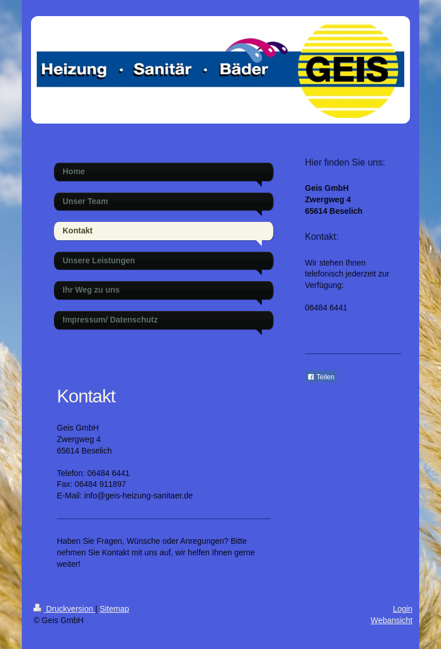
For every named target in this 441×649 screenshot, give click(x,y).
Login (402, 608)
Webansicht (391, 620)
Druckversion (64, 608)
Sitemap (114, 608)
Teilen (320, 377)
